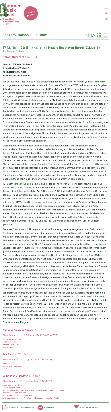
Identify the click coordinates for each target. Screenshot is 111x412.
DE (106, 12)
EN (106, 18)
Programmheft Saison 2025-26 (18, 407)
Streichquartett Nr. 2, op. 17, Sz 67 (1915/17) (27, 359)
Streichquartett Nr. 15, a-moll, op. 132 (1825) (27, 380)
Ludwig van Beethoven (21, 375)
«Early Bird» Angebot (85, 407)
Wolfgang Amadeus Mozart (23, 329)
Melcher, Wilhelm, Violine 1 (17, 64)
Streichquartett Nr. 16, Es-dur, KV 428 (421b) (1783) (30, 335)
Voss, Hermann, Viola (14, 71)
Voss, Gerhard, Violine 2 (15, 67)
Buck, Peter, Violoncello (16, 75)
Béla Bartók (15, 354)
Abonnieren (46, 407)
